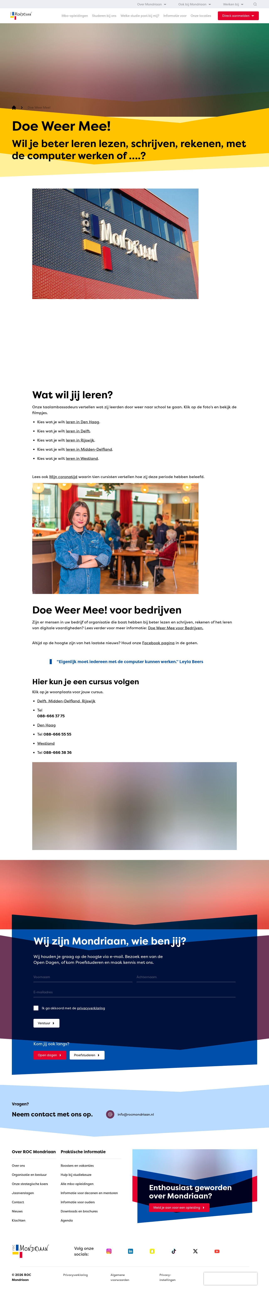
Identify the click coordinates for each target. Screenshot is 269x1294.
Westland (46, 743)
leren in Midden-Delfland (89, 449)
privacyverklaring (91, 1008)
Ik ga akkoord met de (73, 1008)
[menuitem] (152, 4)
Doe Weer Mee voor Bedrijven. (175, 627)
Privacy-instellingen (167, 1277)
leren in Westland (82, 458)
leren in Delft (78, 431)
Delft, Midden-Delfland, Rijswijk (66, 701)
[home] (21, 16)
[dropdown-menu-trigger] (238, 15)
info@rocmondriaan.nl (130, 1114)
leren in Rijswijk (80, 440)
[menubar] (190, 4)
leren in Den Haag (82, 421)
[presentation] (230, 1278)
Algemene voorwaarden (120, 1277)
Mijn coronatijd (63, 476)
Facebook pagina (158, 642)
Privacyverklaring (75, 1275)
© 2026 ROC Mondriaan (21, 1277)
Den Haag (46, 725)
